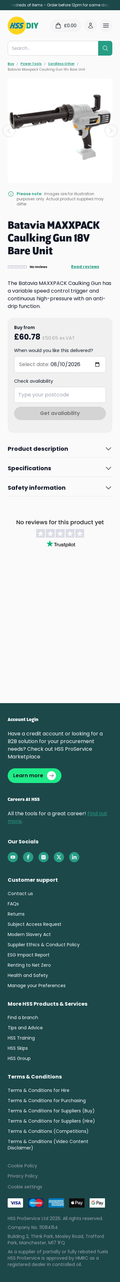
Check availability (33, 381)
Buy (11, 63)
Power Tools (31, 63)
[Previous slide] (9, 130)
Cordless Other (61, 63)
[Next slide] (111, 130)
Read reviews (85, 266)
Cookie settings (25, 1187)
